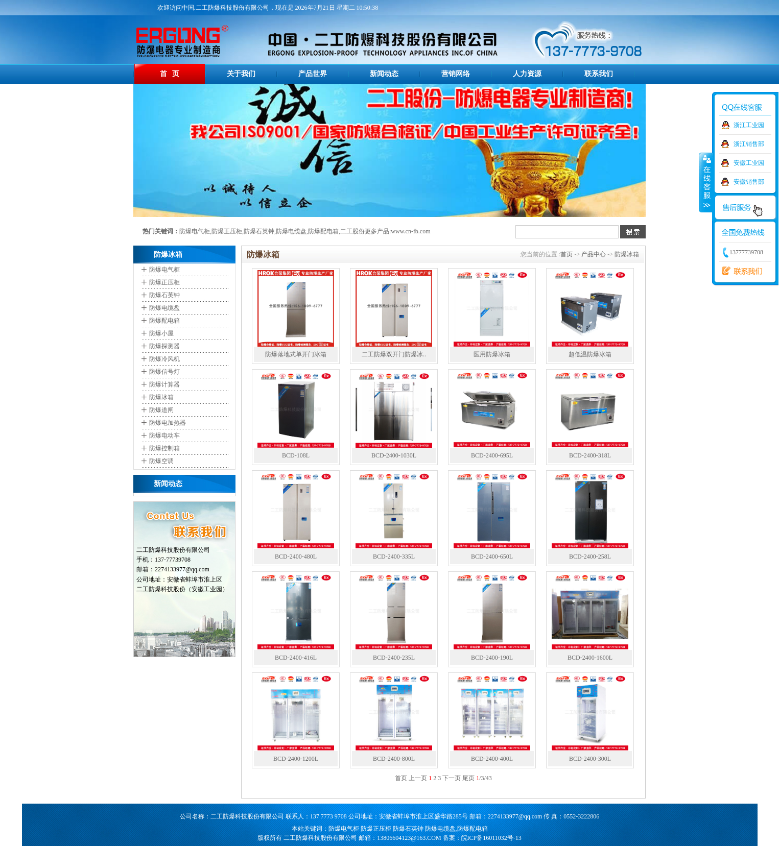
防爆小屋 (161, 333)
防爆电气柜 (194, 231)
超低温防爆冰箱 (590, 354)
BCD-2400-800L (394, 758)
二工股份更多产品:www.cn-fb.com (385, 231)
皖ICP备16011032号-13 (491, 837)
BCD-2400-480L (296, 556)
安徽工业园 (749, 162)
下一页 (451, 778)
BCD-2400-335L (394, 556)
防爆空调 (161, 461)
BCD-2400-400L (492, 758)
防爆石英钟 (259, 231)
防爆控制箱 (164, 448)
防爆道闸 (161, 410)
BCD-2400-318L (590, 455)
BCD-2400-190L (492, 657)
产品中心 (593, 254)
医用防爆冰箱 (492, 354)
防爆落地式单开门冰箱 (295, 354)
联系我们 (598, 74)
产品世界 (312, 74)
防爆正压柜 (226, 231)
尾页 (468, 778)
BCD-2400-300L (590, 758)
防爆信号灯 (164, 371)
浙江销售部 (749, 144)
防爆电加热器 (167, 422)
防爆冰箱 (161, 397)
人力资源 (527, 74)
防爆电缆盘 (291, 231)
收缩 (706, 182)
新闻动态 (384, 74)
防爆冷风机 (164, 358)
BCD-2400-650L (492, 556)
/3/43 (484, 778)
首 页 (170, 74)
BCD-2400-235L (394, 657)
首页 (566, 254)
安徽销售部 (749, 181)
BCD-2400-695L (492, 455)
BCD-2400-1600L (590, 657)
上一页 (418, 778)
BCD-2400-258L (590, 556)
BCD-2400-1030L (393, 455)
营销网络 (455, 74)
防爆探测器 (164, 346)
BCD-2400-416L (296, 657)
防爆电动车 (164, 435)
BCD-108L (296, 455)
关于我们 (241, 74)
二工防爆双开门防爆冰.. (394, 354)
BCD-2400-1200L (295, 758)
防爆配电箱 (323, 231)
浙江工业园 (749, 125)
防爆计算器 (164, 384)
